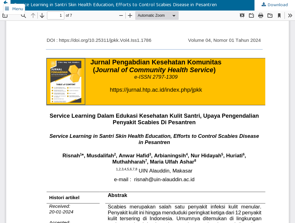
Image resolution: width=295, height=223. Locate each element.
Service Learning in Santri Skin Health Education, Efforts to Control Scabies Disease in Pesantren (115, 5)
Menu (17, 9)
